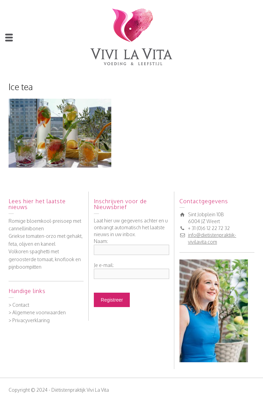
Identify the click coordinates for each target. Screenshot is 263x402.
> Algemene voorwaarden (37, 312)
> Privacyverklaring (29, 320)
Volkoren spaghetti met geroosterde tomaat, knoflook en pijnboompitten (45, 259)
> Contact (19, 305)
